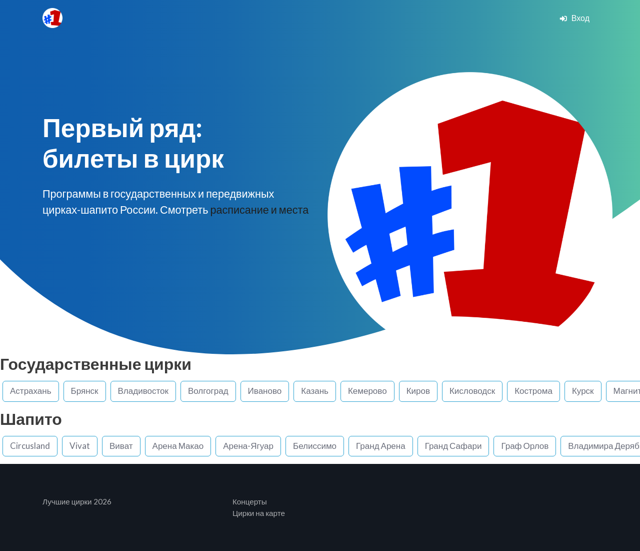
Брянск (84, 390)
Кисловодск (472, 390)
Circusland (30, 445)
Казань (314, 390)
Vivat (80, 445)
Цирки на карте (258, 512)
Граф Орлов (524, 445)
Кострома (533, 390)
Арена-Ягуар (248, 445)
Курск (583, 390)
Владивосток (143, 390)
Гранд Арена (381, 445)
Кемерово (367, 390)
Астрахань (31, 390)
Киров (418, 390)
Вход (574, 18)
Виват (121, 445)
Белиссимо (314, 445)
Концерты (249, 501)
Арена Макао (178, 445)
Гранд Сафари (453, 445)
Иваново (265, 390)
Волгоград (208, 390)
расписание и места (259, 209)
